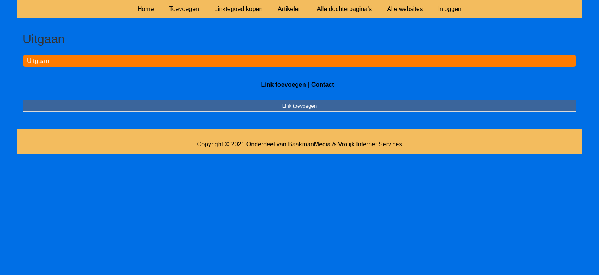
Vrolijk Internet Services (370, 144)
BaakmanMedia (309, 144)
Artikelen (289, 9)
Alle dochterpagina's (344, 9)
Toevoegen (184, 9)
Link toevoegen (283, 84)
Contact (322, 84)
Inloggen (449, 9)
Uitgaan (38, 61)
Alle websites (405, 9)
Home (146, 9)
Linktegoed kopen (238, 9)
